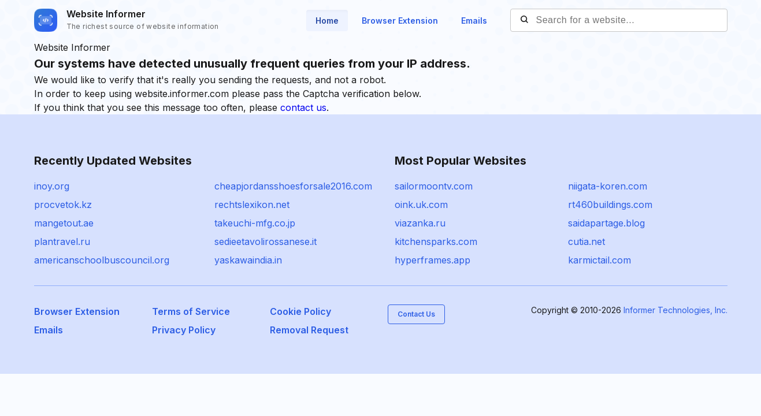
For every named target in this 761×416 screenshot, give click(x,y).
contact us (303, 107)
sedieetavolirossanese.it (265, 241)
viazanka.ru (420, 223)
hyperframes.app (432, 260)
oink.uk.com (421, 204)
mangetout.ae (64, 223)
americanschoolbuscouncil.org (101, 260)
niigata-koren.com (607, 186)
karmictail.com (599, 260)
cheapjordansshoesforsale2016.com (293, 186)
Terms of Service (191, 311)
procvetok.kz (63, 204)
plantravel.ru (62, 241)
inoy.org (51, 186)
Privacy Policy (184, 330)
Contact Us (416, 314)
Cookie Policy (300, 311)
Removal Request (309, 330)
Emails (474, 20)
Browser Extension (400, 20)
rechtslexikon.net (251, 204)
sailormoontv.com (434, 186)
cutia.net (586, 241)
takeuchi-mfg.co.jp (254, 223)
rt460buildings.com (610, 204)
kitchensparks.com (436, 241)
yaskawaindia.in (248, 260)
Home (327, 20)
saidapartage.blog (606, 223)
